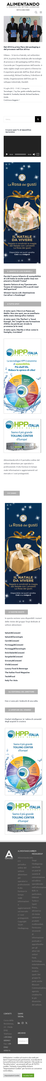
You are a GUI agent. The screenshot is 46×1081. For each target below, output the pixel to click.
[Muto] (34, 154)
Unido (6, 97)
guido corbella (26, 91)
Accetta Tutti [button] (28, 1075)
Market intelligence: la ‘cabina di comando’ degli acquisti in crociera (23, 720)
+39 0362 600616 (7, 1047)
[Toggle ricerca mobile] (36, 12)
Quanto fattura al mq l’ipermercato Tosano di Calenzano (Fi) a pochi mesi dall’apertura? (21, 286)
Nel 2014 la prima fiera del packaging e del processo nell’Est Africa (22, 48)
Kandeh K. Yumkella (11, 94)
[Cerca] (38, 119)
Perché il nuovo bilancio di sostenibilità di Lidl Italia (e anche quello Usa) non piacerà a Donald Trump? (22, 278)
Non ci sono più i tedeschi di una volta (21, 701)
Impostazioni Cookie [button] (12, 1075)
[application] (22, 146)
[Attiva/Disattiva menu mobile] (41, 12)
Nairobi (22, 94)
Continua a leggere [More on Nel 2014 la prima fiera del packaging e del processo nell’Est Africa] (11, 100)
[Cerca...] (19, 119)
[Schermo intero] (38, 154)
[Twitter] (26, 1023)
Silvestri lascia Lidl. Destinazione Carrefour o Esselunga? (19, 293)
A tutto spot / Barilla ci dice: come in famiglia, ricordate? (21, 330)
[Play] (7, 154)
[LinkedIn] (19, 1023)
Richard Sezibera (32, 94)
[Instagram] (23, 1023)
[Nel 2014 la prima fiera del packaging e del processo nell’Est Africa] (23, 29)
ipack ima (36, 91)
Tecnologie (8, 91)
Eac (18, 91)
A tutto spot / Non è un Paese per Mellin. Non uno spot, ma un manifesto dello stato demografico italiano (21, 313)
